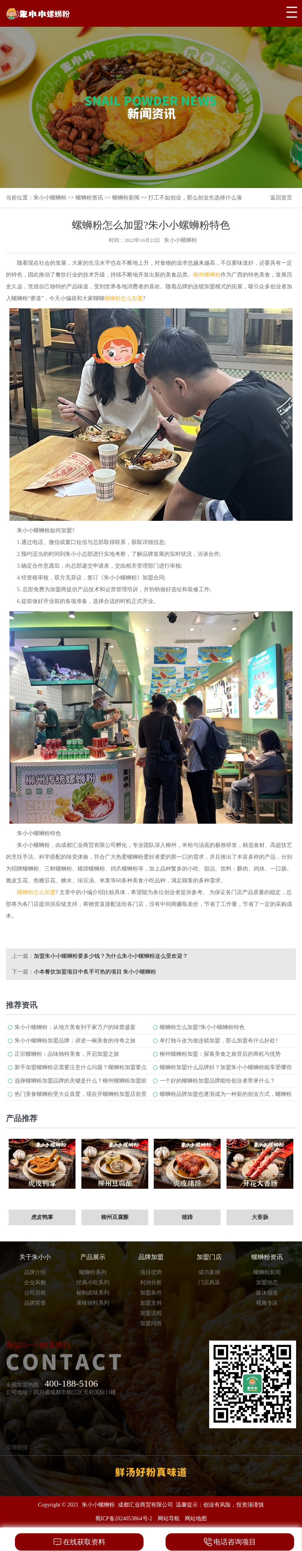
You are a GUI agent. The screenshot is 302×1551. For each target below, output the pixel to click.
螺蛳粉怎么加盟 (123, 298)
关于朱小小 (35, 1257)
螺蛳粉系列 (93, 1272)
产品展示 (92, 1257)
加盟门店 (209, 1257)
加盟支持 (151, 1303)
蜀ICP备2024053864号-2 (123, 1518)
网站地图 (196, 1518)
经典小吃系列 (92, 1282)
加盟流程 (151, 1313)
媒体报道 (267, 1293)
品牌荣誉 (35, 1303)
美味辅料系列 (92, 1303)
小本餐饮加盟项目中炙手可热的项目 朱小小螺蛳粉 (95, 972)
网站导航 (169, 1518)
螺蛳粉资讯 (89, 198)
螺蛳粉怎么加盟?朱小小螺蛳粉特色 (202, 1027)
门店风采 (209, 1282)
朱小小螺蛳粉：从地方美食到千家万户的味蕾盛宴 (75, 1027)
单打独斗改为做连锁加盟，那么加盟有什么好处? (219, 1041)
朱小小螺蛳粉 (49, 198)
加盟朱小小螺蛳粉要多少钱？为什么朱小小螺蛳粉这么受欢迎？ (111, 956)
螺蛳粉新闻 (126, 198)
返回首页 (281, 198)
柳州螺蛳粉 (207, 275)
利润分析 (151, 1282)
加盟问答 (151, 1323)
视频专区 (267, 1303)
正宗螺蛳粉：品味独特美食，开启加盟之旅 (67, 1054)
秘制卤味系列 (92, 1293)
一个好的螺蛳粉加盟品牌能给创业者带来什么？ (217, 1081)
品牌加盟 (151, 1257)
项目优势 (151, 1272)
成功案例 (209, 1272)
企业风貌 (35, 1282)
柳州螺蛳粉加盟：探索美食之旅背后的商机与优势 (220, 1054)
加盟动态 (267, 1282)
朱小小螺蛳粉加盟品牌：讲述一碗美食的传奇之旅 (75, 1041)
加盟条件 (151, 1293)
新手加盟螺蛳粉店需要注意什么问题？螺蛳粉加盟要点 (81, 1067)
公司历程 (35, 1293)
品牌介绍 (35, 1272)
